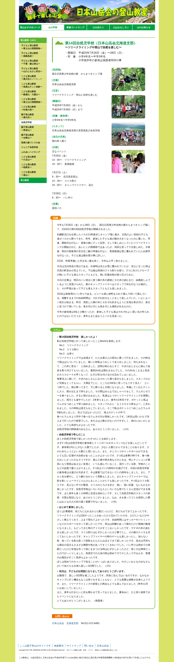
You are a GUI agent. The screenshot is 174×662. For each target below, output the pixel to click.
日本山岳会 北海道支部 (65, 623)
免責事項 (59, 645)
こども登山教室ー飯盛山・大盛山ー (30, 93)
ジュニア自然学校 (29, 147)
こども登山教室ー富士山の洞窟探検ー (31, 100)
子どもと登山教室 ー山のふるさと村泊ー (31, 70)
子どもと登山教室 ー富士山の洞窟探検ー (31, 47)
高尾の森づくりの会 (30, 142)
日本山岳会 (103, 645)
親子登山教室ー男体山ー (27, 128)
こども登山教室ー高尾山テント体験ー (31, 85)
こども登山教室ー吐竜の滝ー (28, 108)
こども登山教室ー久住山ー (28, 158)
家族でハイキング (75, 27)
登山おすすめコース (30, 27)
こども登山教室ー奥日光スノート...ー (31, 77)
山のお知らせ (143, 27)
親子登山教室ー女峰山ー (27, 136)
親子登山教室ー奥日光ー (27, 116)
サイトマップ (74, 645)
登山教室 (24, 180)
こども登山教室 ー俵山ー (28, 173)
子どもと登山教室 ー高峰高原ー (29, 54)
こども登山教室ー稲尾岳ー (28, 166)
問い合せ (89, 645)
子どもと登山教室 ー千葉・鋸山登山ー (30, 62)
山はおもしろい (121, 27)
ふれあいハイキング (30, 152)
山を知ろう (98, 27)
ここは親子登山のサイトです (35, 645)
